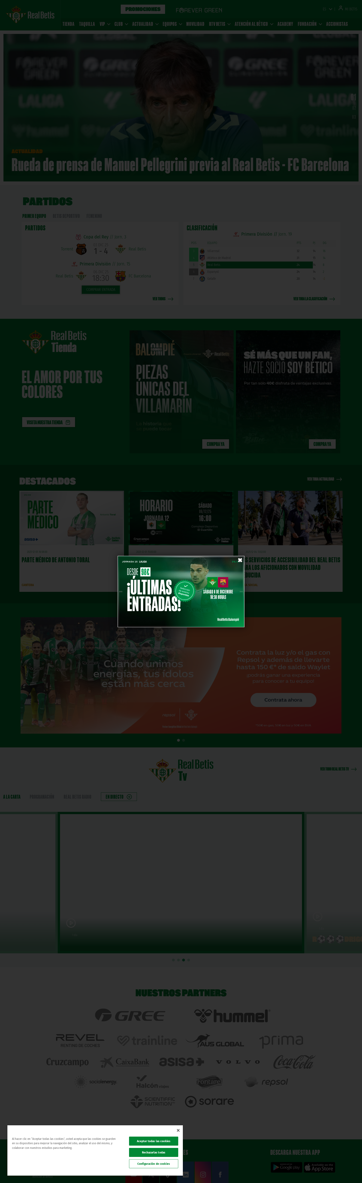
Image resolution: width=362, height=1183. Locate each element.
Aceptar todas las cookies (153, 1141)
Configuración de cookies (153, 1163)
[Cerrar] (178, 1130)
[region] (95, 1150)
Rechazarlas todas (153, 1152)
